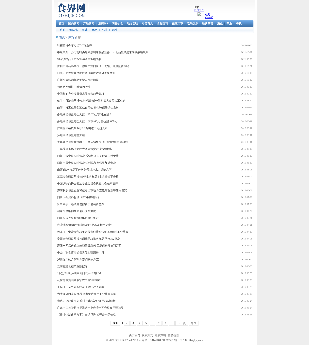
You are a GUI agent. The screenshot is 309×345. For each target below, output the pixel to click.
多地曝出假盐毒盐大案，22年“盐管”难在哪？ (84, 114)
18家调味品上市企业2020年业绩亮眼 (79, 59)
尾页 (193, 323)
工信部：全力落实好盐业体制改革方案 (80, 287)
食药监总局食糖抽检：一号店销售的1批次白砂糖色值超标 (92, 142)
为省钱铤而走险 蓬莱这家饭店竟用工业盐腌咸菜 (86, 294)
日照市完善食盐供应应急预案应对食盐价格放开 (86, 73)
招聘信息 (173, 335)
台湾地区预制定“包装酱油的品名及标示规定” (84, 224)
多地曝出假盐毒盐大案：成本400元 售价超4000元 (87, 121)
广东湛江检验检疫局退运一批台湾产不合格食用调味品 (90, 307)
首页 (62, 37)
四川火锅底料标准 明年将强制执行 (78, 197)
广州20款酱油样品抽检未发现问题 (78, 80)
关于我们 (134, 335)
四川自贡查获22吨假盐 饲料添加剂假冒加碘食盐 (86, 162)
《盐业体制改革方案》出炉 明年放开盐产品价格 (86, 314)
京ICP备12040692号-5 (128, 340)
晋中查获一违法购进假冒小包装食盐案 (80, 204)
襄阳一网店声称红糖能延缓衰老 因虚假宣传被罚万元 (89, 245)
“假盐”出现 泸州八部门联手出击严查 (79, 273)
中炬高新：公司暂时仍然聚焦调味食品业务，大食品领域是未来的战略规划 (102, 52)
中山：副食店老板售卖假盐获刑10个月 (80, 252)
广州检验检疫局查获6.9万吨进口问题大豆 (82, 128)
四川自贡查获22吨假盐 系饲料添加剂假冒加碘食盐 (88, 155)
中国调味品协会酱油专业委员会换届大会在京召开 (87, 183)
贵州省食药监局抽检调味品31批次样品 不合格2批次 (88, 238)
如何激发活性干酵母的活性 (73, 86)
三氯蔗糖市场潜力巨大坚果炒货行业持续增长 (84, 149)
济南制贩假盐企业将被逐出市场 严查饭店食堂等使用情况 (92, 190)
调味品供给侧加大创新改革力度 (76, 211)
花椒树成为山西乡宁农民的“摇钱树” (79, 280)
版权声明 (160, 335)
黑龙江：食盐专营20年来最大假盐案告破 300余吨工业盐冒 (93, 231)
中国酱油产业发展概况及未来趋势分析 (80, 93)
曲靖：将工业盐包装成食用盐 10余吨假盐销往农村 (88, 107)
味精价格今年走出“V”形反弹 (74, 45)
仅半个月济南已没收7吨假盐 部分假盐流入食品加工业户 (91, 100)
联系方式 (147, 335)
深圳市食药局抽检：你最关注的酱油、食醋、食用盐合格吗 (93, 66)
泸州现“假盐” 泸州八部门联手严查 (78, 259)
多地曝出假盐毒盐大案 (71, 135)
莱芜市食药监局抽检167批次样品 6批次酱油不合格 (88, 176)
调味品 (72, 37)
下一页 (182, 323)
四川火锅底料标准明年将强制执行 (78, 218)
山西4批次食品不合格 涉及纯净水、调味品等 (84, 169)
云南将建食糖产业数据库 (72, 266)
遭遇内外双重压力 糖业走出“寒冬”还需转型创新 (86, 300)
